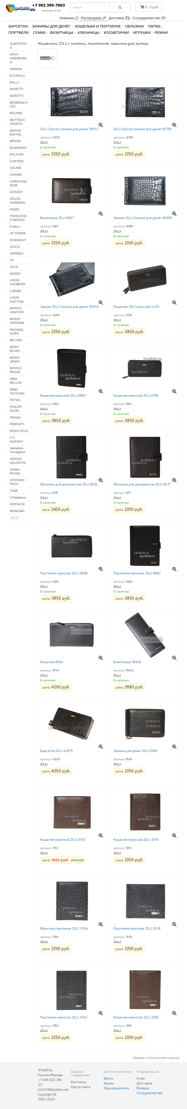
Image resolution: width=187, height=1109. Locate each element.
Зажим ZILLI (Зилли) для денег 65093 (69, 306)
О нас (141, 1078)
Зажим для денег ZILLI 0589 (135, 751)
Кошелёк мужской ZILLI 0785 (136, 395)
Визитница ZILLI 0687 (57, 218)
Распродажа (93, 18)
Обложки (134, 26)
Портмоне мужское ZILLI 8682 (137, 573)
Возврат (143, 1088)
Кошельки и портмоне (98, 26)
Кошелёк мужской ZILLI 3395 (136, 1017)
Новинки (68, 18)
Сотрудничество (149, 18)
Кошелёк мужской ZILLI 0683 (63, 395)
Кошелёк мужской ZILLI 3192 (62, 839)
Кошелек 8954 (51, 662)
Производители (116, 1088)
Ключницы (88, 32)
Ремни (161, 32)
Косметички (116, 32)
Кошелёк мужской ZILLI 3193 (136, 839)
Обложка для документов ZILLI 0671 (141, 484)
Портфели (18, 32)
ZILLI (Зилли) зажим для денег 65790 (142, 129)
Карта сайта (81, 1087)
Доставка (119, 18)
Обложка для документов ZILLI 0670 (68, 484)
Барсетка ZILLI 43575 (56, 751)
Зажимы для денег (51, 26)
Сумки (39, 32)
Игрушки (141, 32)
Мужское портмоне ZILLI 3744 (64, 928)
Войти (108, 1078)
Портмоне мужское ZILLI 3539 (136, 928)
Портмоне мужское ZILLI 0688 (63, 573)
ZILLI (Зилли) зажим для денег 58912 (69, 129)
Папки (154, 26)
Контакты (78, 1082)
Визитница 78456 (127, 662)
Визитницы (61, 32)
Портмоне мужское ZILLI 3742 (63, 1017)
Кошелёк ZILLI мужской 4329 (136, 306)
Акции (109, 1083)
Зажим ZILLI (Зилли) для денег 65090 (142, 218)
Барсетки (18, 26)
